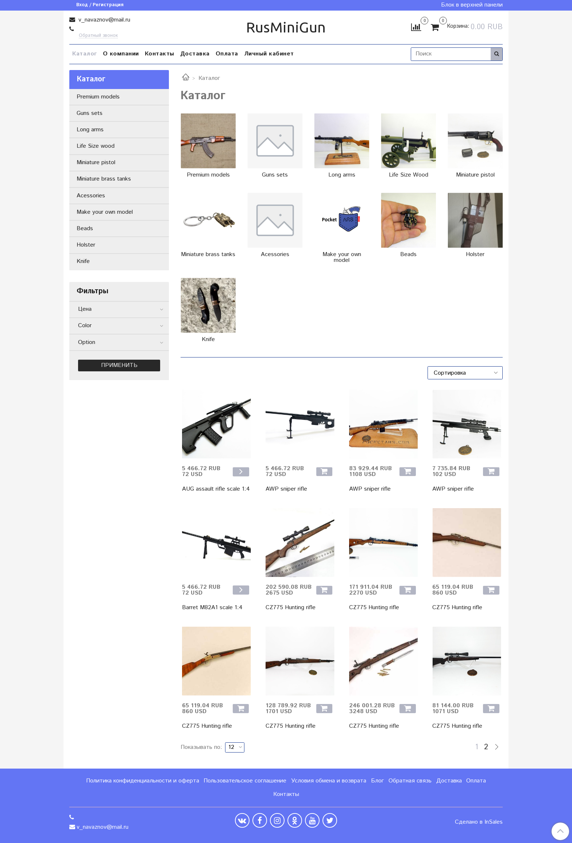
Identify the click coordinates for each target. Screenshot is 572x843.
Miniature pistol (96, 162)
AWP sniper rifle (286, 489)
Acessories (91, 196)
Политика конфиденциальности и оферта (142, 781)
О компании (121, 54)
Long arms (90, 129)
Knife (83, 261)
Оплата (227, 54)
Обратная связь (410, 781)
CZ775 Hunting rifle (291, 607)
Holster (86, 245)
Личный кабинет (269, 54)
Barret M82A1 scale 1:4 (212, 607)
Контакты (159, 54)
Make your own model (105, 212)
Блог (377, 781)
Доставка (195, 54)
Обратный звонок (98, 36)
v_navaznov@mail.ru (103, 20)
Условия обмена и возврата (328, 781)
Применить (119, 365)
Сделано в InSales (479, 822)
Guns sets (90, 113)
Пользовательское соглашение (245, 781)
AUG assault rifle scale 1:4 (216, 489)
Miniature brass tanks (104, 179)
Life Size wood (96, 146)
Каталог (84, 54)
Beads (85, 228)
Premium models (98, 97)
